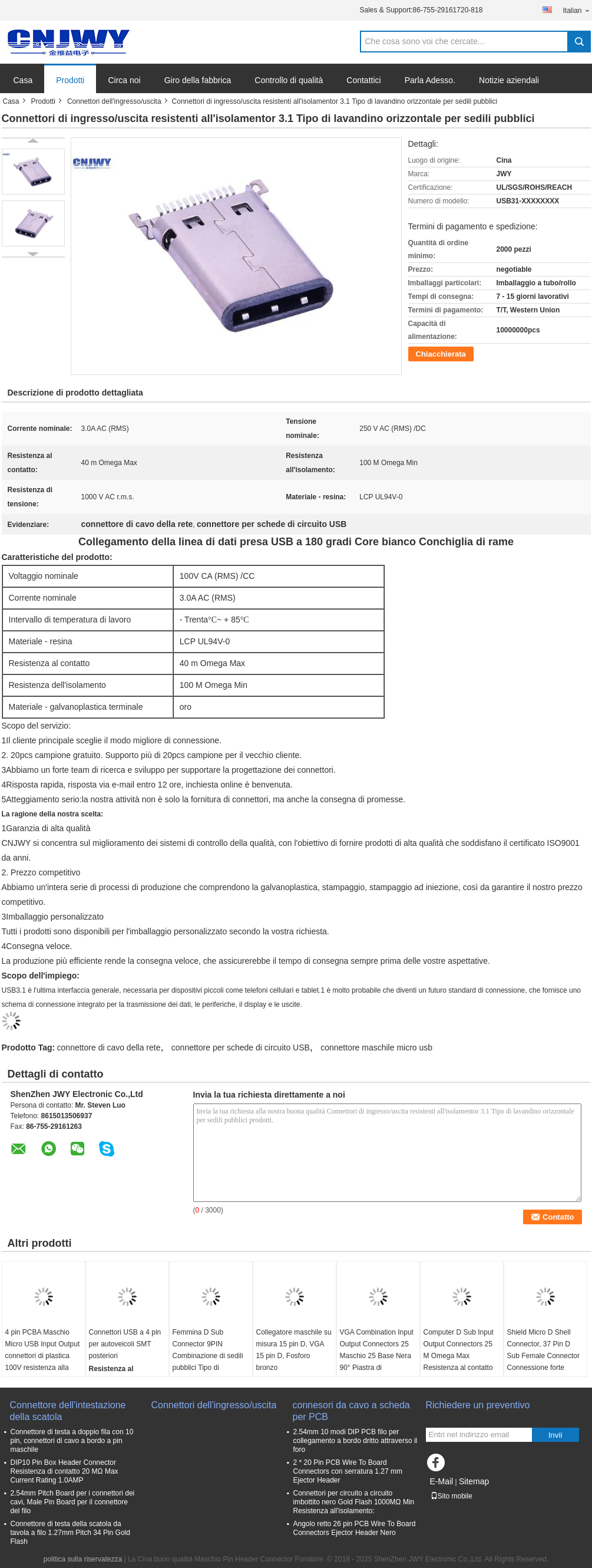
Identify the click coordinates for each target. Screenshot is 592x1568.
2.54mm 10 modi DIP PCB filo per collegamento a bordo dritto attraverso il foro (355, 1441)
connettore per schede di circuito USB (240, 1047)
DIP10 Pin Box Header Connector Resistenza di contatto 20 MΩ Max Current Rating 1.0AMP (64, 1471)
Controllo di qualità (288, 80)
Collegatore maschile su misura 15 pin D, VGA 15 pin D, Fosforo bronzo (294, 1350)
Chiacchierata (441, 354)
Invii (555, 1435)
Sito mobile (451, 1496)
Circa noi (124, 80)
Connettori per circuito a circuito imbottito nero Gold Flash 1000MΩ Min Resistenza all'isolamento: (354, 1502)
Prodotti (70, 80)
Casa (23, 80)
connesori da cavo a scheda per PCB (351, 1411)
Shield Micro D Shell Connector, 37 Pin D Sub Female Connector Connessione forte (543, 1350)
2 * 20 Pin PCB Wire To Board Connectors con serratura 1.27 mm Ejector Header (347, 1471)
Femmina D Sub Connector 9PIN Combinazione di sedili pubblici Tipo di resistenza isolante (208, 1355)
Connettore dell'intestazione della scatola (68, 1411)
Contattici (363, 80)
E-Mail (442, 1481)
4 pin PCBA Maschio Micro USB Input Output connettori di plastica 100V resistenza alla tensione (42, 1355)
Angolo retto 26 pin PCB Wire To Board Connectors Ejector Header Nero (354, 1528)
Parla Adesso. (430, 80)
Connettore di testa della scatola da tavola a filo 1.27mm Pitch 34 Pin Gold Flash (70, 1533)
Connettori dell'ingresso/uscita (114, 101)
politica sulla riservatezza (83, 1559)
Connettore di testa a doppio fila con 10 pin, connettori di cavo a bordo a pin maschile (72, 1441)
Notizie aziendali (509, 80)
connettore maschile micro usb (376, 1047)
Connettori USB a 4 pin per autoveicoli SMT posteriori (125, 1344)
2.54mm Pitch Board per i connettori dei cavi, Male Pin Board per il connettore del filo (73, 1502)
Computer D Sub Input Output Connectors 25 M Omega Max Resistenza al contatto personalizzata (459, 1355)
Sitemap (474, 1481)
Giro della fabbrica (197, 80)
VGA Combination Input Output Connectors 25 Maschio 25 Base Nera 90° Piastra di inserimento (377, 1355)
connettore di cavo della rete (109, 1047)
